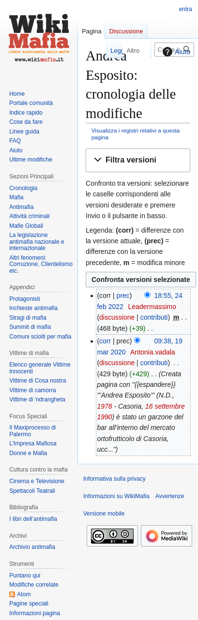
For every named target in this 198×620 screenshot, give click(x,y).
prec (123, 295)
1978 (104, 406)
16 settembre (165, 406)
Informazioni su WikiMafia (116, 496)
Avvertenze (169, 496)
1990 (104, 417)
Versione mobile (103, 513)
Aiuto (175, 52)
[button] (138, 160)
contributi (154, 317)
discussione (117, 317)
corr (105, 341)
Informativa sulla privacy (114, 478)
